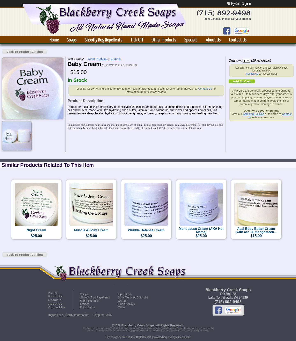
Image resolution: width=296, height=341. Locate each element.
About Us (213, 39)
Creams (115, 58)
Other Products (163, 39)
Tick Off (137, 39)
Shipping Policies (253, 113)
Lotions (84, 304)
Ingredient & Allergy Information (68, 315)
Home (54, 39)
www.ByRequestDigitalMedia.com (171, 337)
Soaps (72, 39)
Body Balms (88, 307)
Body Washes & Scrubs (133, 297)
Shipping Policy (102, 315)
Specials (191, 39)
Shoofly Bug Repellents (103, 39)
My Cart (233, 3)
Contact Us (238, 39)
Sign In (246, 3)
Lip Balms (124, 294)
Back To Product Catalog (24, 51)
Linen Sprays (126, 304)
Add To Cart (241, 81)
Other (121, 307)
